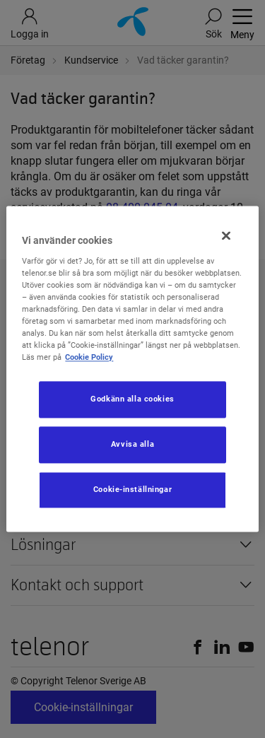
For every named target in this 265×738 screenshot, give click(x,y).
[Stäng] (226, 235)
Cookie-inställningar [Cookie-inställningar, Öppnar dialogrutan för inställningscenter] (132, 490)
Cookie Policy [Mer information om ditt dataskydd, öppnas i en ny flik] (89, 358)
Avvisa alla (132, 445)
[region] (132, 369)
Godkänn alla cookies (132, 399)
